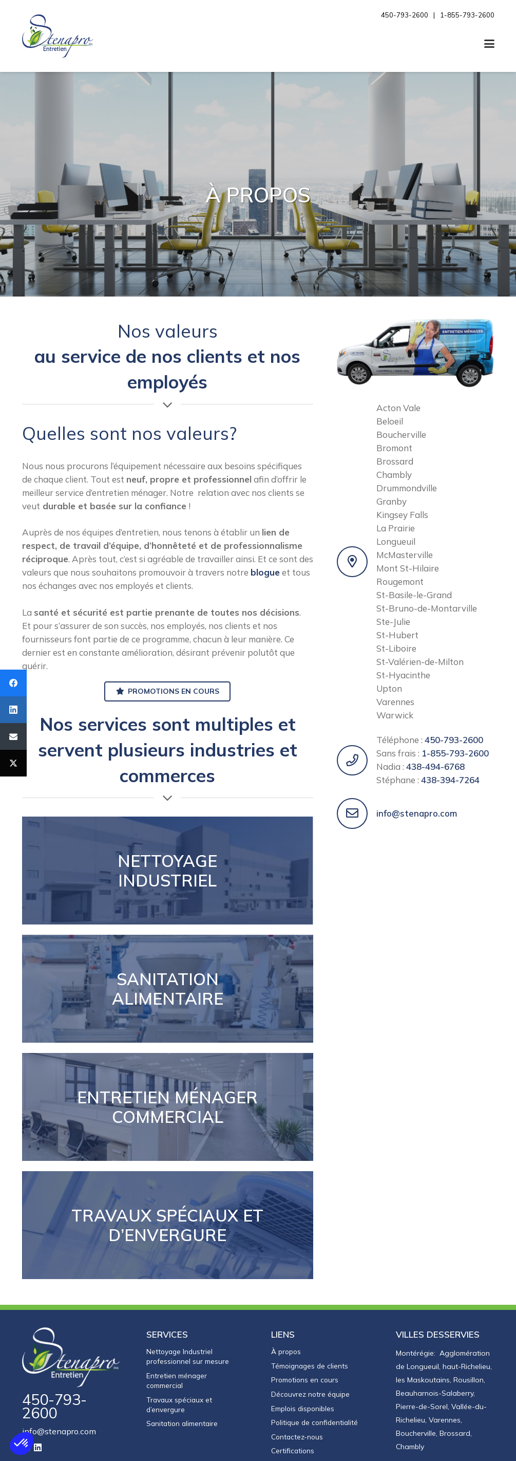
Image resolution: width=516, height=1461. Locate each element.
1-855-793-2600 (455, 753)
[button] (489, 44)
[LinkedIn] (38, 1447)
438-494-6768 (435, 766)
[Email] (13, 736)
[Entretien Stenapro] (58, 36)
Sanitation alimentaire (182, 1423)
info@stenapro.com (416, 813)
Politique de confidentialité (314, 1422)
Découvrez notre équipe (310, 1394)
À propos (286, 1351)
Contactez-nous (297, 1436)
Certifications (292, 1450)
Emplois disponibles (302, 1408)
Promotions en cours (304, 1379)
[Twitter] (13, 763)
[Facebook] (13, 683)
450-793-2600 (454, 739)
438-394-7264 (450, 779)
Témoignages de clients (309, 1365)
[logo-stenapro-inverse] (71, 1357)
